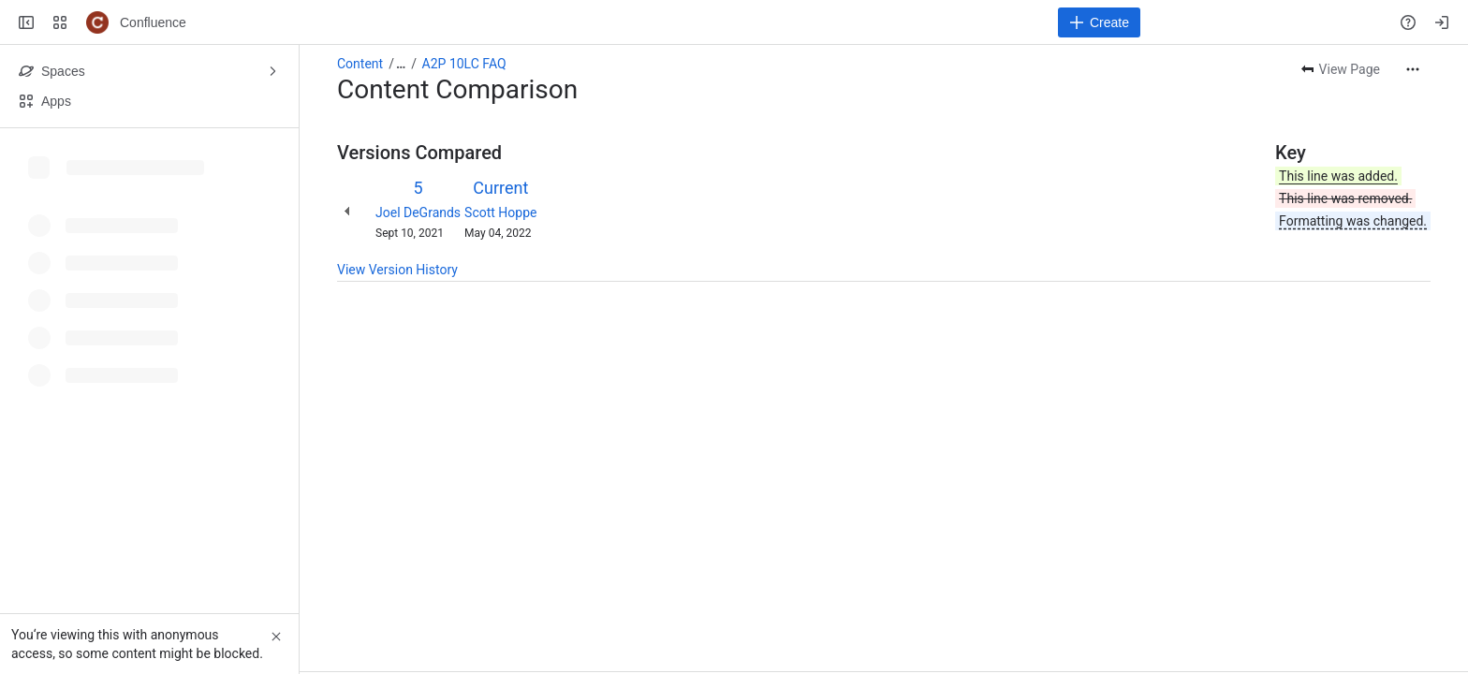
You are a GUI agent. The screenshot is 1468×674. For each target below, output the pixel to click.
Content (360, 63)
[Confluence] (97, 22)
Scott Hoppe (500, 212)
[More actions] (1413, 69)
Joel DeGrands (418, 212)
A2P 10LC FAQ (464, 63)
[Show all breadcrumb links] (400, 63)
